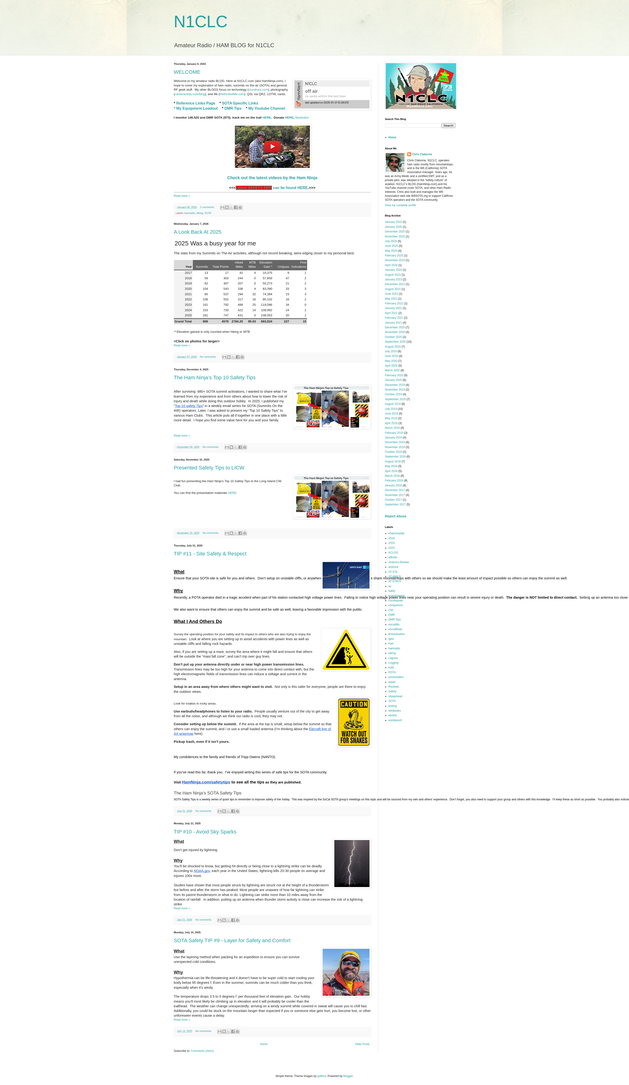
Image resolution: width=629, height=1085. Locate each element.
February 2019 (394, 432)
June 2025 (391, 246)
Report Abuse (395, 516)
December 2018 (395, 442)
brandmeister (397, 595)
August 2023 (393, 274)
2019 (392, 543)
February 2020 (394, 375)
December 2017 (395, 490)
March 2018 (392, 475)
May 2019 (391, 418)
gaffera (321, 1076)
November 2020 (395, 332)
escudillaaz (395, 629)
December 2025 (395, 231)
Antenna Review (399, 562)
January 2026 (393, 227)
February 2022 (394, 303)
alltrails (393, 557)
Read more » (182, 196)
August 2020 (393, 346)
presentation (396, 677)
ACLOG (393, 552)
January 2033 (393, 222)
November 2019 (395, 389)
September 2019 (395, 399)
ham (391, 643)
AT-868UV (395, 576)
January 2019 (393, 437)
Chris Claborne (422, 154)
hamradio (189, 213)
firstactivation (397, 634)
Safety (392, 691)
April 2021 (391, 313)
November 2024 (395, 260)
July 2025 (391, 241)
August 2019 (393, 404)
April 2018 (391, 471)
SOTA (208, 213)
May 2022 (391, 298)
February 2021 (394, 317)
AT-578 (393, 572)
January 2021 (393, 322)
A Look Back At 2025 (197, 232)
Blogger (348, 1076)
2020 (392, 548)
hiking (199, 213)
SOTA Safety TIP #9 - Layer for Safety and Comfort (232, 940)
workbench (395, 720)
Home (263, 1044)
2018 (392, 538)
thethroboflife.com (232, 94)
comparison (396, 605)
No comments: (208, 356)
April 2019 (391, 423)
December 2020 (395, 327)
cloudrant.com (258, 89)
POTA (392, 672)
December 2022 (395, 284)
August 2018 (393, 461)
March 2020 (392, 370)
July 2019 (391, 409)
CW (391, 610)
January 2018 (393, 485)
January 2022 (393, 308)
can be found (266, 188)
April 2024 (391, 265)
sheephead (395, 696)
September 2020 (395, 341)
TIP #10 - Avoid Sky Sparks (205, 832)
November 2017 (395, 495)
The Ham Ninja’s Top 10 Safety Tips (215, 377)
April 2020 (391, 365)
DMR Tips (233, 108)
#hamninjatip (396, 533)
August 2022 (393, 289)
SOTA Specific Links (240, 103)
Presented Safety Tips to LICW (209, 468)
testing (393, 706)
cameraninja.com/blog (190, 94)
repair (392, 682)
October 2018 (393, 451)
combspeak (396, 600)
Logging (394, 662)
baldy (392, 591)
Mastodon (302, 117)
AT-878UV (395, 581)
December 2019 (395, 385)
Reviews (394, 686)
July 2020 (391, 351)
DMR (392, 614)
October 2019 (393, 394)
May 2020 (391, 361)
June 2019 (391, 413)
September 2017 (395, 504)
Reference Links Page (195, 103)
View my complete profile (400, 205)
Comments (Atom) (202, 1051)
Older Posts (362, 1044)
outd (391, 667)
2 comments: (207, 207)
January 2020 (393, 380)
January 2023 (393, 279)
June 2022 (391, 293)
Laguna (393, 658)
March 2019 (392, 428)
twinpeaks (395, 710)
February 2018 (394, 480)
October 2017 (393, 499)
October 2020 (393, 337)
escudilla (394, 624)
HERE (267, 117)
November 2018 (395, 447)
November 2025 (395, 236)
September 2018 (395, 456)
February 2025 (394, 255)
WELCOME (187, 72)
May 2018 (391, 466)
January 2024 (393, 269)
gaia (391, 638)
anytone (394, 567)
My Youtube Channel (266, 108)
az (390, 586)
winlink (393, 715)
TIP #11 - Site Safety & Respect (210, 554)
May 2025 (391, 250)
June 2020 (391, 356)
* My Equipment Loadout (196, 108)
